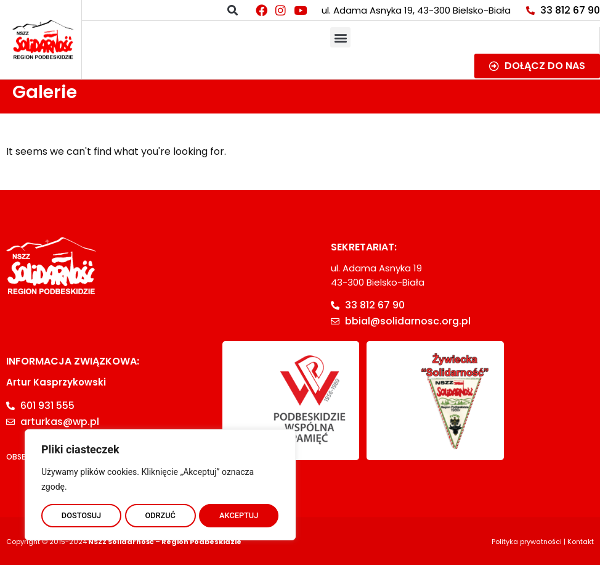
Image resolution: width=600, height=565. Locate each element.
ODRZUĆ (160, 514)
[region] (160, 483)
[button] (232, 10)
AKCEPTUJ (239, 514)
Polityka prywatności (527, 541)
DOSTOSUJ (81, 514)
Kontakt (580, 541)
